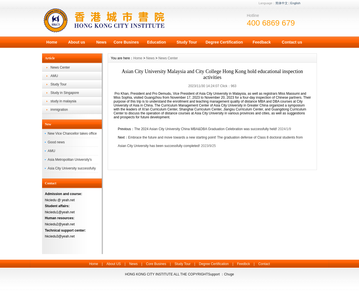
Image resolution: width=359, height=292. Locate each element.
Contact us (292, 42)
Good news (56, 142)
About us (76, 42)
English (295, 3)
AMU (54, 76)
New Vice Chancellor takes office (72, 133)
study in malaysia (63, 101)
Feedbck (243, 264)
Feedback (262, 42)
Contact (264, 264)
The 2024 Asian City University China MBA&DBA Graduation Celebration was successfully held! (205, 129)
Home (51, 42)
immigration (59, 110)
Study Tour (187, 42)
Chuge (229, 274)
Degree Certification (224, 42)
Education (156, 42)
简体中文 (281, 3)
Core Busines (126, 42)
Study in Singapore (64, 93)
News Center (60, 67)
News (101, 42)
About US (113, 264)
